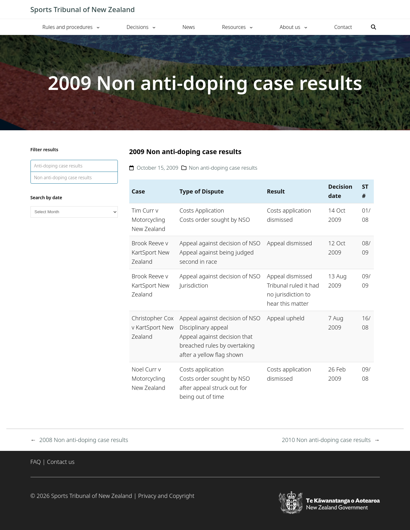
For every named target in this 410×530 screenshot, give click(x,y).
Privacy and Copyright (166, 495)
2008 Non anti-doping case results (83, 440)
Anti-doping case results (58, 166)
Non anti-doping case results (63, 177)
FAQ (35, 461)
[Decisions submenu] (154, 27)
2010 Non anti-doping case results (326, 440)
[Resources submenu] (251, 27)
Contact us (61, 461)
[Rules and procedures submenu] (98, 27)
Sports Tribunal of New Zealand (82, 9)
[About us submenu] (305, 27)
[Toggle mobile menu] (376, 9)
